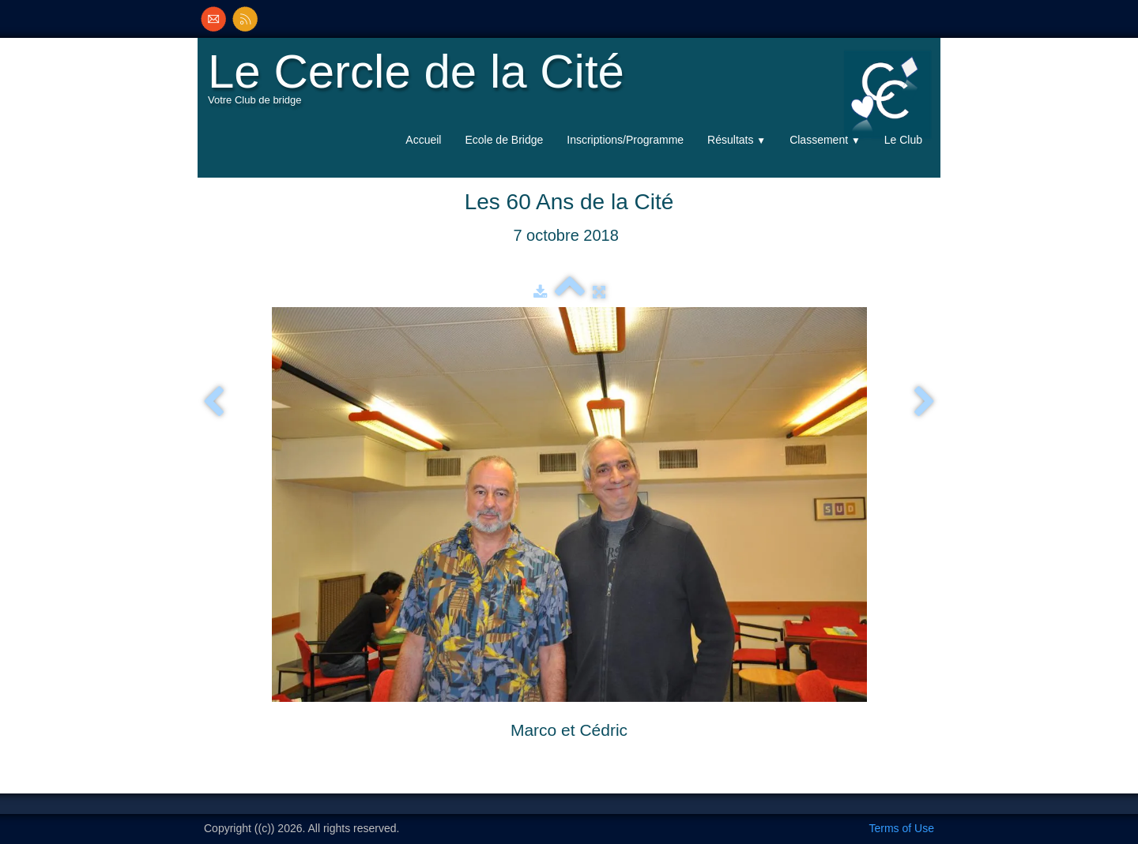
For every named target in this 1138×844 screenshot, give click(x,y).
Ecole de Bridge (504, 139)
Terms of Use (901, 828)
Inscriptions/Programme (625, 139)
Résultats (736, 139)
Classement (825, 139)
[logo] (420, 83)
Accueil (423, 139)
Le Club (903, 139)
